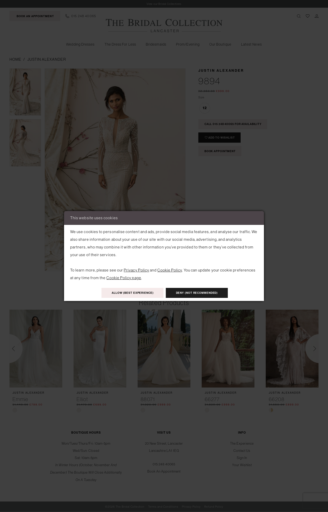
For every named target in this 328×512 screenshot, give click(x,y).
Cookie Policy (169, 269)
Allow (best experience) (129, 293)
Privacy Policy (136, 269)
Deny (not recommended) (201, 293)
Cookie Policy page (123, 277)
